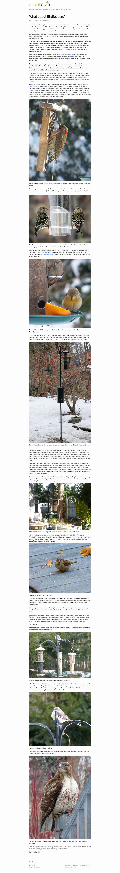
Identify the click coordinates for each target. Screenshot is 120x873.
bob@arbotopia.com (34, 867)
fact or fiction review (68, 55)
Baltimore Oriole (48, 254)
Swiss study (73, 45)
